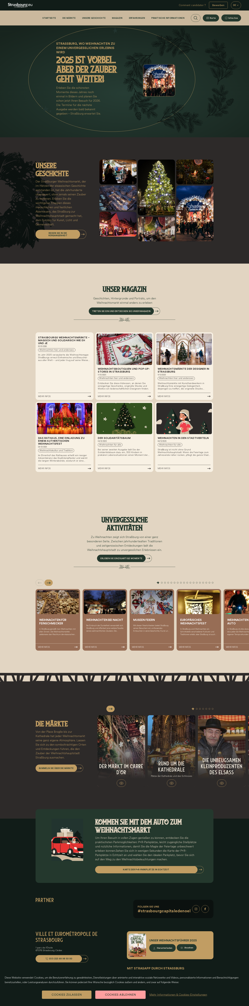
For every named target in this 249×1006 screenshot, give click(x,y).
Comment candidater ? (192, 5)
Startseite (49, 18)
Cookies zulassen (67, 994)
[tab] (157, 582)
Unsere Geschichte (94, 18)
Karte (213, 18)
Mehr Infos (44, 396)
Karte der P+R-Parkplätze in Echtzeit (146, 870)
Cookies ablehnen (120, 994)
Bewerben (218, 5)
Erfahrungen (137, 18)
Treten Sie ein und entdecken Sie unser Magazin (121, 311)
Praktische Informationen (168, 18)
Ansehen (188, 948)
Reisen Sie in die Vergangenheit (57, 234)
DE (236, 5)
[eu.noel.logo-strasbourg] (20, 5)
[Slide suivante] (48, 583)
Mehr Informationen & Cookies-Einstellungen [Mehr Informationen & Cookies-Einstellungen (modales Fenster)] (178, 994)
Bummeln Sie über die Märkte (56, 768)
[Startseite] (17, 17)
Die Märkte (69, 18)
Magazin (117, 18)
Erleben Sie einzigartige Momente (121, 558)
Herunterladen (164, 948)
